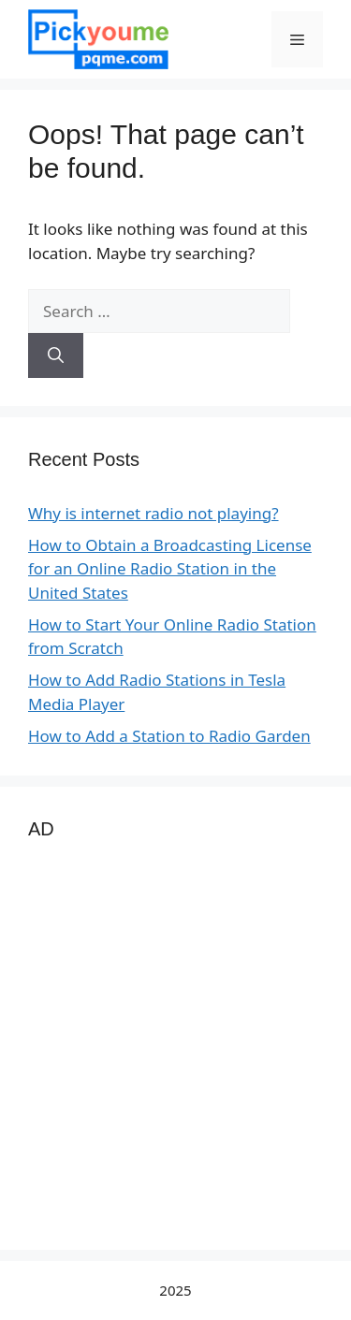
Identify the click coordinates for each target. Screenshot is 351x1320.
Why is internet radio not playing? (153, 513)
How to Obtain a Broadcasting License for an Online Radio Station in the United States (170, 568)
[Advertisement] (175, 1046)
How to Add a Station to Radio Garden (169, 736)
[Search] (55, 355)
